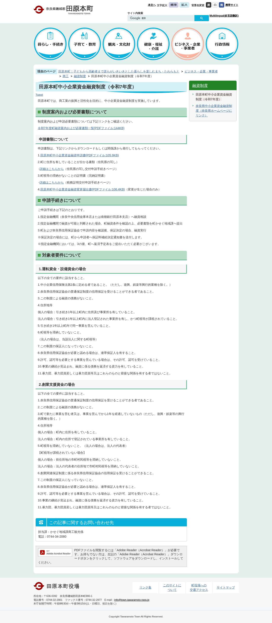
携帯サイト (231, 4)
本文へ (152, 4)
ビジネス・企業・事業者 (201, 71)
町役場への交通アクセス (199, 588)
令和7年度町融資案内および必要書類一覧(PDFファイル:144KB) (81, 128)
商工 (66, 76)
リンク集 (145, 587)
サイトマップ (226, 587)
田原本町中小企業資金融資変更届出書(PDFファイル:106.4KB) (82, 189)
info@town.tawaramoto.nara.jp (131, 599)
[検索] (162, 18)
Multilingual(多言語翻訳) (224, 15)
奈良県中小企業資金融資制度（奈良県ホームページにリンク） (214, 110)
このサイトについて (172, 588)
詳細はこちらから (52, 169)
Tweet (39, 94)
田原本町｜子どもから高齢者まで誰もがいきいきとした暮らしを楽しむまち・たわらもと (118, 71)
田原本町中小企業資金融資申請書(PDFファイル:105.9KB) (79, 155)
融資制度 (80, 76)
